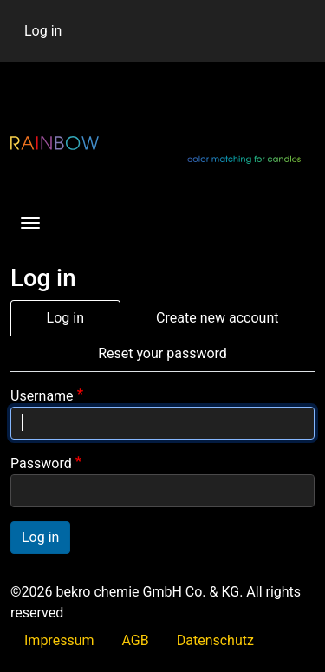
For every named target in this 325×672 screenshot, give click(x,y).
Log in (43, 31)
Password (41, 463)
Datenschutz (215, 640)
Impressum (59, 640)
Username (42, 396)
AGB (135, 640)
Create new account (217, 318)
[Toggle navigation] (30, 223)
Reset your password (162, 353)
